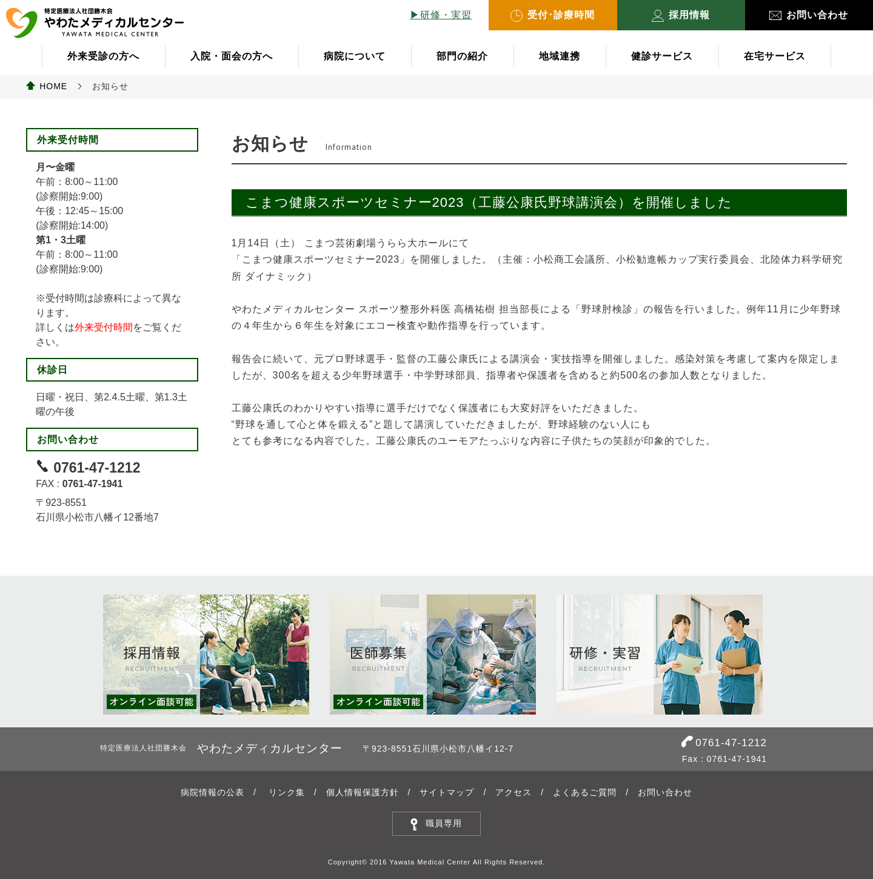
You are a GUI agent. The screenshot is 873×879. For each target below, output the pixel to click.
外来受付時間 (104, 327)
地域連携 (559, 56)
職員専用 (444, 823)
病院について (355, 56)
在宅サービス (775, 56)
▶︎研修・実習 (441, 15)
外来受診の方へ (103, 56)
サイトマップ (447, 792)
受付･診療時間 (552, 16)
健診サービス (662, 56)
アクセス (513, 792)
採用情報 (681, 16)
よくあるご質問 (585, 792)
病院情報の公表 (212, 792)
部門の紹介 (462, 56)
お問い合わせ (808, 15)
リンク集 (287, 792)
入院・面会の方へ (231, 56)
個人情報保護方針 (362, 792)
